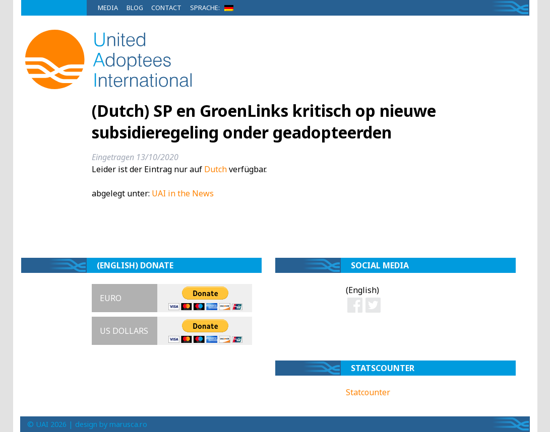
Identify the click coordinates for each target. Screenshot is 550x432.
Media (108, 7)
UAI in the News (183, 193)
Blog (135, 7)
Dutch (215, 169)
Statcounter (368, 392)
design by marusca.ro (111, 424)
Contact (166, 7)
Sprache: (213, 7)
